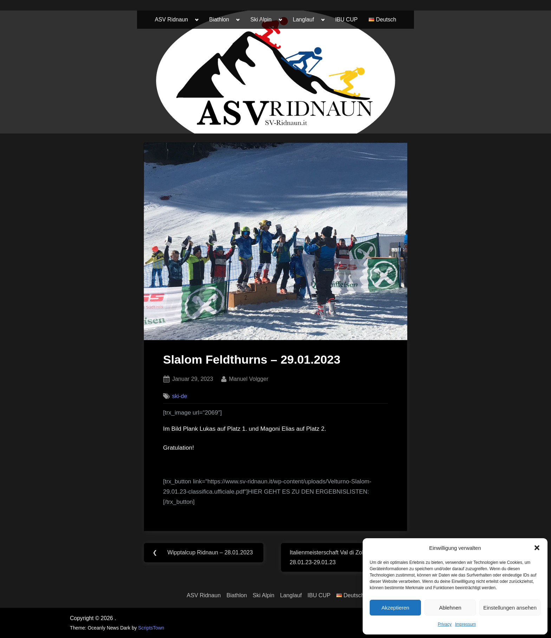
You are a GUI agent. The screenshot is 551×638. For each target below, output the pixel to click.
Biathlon (219, 19)
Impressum (465, 624)
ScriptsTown (151, 628)
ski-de (179, 396)
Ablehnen (450, 608)
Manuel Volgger (248, 378)
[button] (536, 547)
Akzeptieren (395, 608)
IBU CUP (346, 19)
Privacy (445, 624)
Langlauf (303, 19)
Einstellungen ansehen (510, 608)
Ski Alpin (261, 19)
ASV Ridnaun (171, 19)
